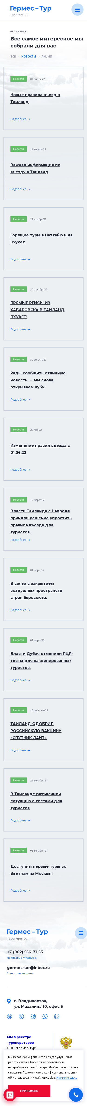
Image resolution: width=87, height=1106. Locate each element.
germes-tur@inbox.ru (28, 967)
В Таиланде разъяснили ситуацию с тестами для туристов (36, 801)
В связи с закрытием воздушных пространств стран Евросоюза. (36, 590)
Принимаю (29, 1091)
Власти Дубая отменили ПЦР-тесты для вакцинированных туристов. (41, 660)
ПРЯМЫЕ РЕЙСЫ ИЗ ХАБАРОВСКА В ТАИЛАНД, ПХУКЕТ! (37, 310)
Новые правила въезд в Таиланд (35, 98)
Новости (18, 78)
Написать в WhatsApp (21, 957)
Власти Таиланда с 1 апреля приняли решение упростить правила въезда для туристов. (41, 521)
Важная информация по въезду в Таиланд (35, 168)
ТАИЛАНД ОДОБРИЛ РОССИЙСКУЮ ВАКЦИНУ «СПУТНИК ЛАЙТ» (35, 731)
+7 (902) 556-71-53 (25, 952)
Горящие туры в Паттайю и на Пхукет (41, 238)
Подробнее (18, 119)
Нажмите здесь (66, 1078)
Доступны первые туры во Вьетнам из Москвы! (38, 870)
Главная (20, 31)
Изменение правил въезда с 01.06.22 (40, 449)
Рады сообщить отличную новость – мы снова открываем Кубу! (37, 380)
